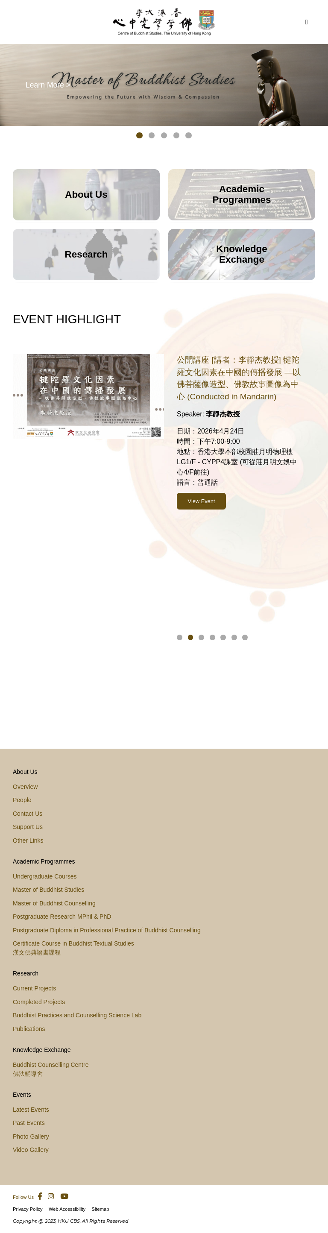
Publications (29, 1028)
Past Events (29, 1122)
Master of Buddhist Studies (48, 889)
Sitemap (100, 1209)
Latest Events (31, 1109)
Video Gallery (31, 1149)
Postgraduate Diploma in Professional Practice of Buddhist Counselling (107, 930)
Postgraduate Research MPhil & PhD (62, 916)
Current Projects (34, 988)
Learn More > (48, 84)
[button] (139, 137)
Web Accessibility (67, 1209)
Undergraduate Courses (44, 876)
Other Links (28, 840)
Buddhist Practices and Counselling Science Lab (77, 1015)
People (22, 800)
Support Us (28, 826)
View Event (201, 478)
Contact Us (27, 813)
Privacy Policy (28, 1209)
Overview (25, 786)
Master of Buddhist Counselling (54, 903)
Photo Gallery (31, 1136)
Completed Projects (39, 1002)
